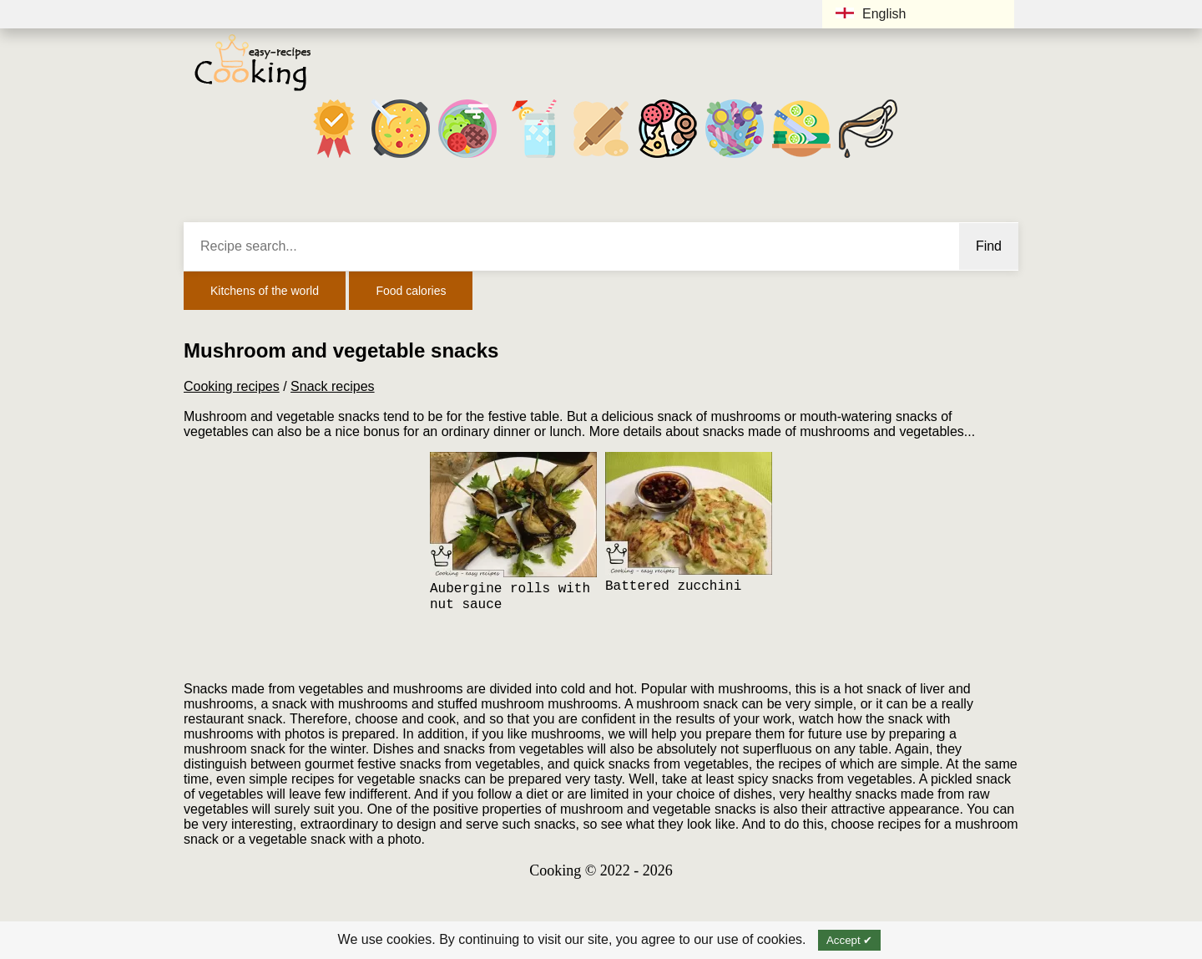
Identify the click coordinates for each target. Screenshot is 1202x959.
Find (989, 246)
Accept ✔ (849, 940)
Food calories (411, 290)
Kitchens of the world (264, 290)
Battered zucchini (673, 586)
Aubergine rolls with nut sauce (510, 596)
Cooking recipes (232, 386)
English (871, 14)
